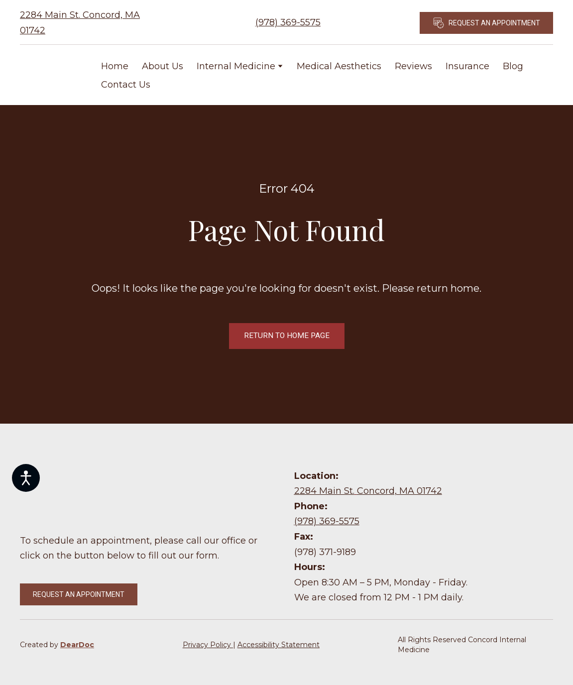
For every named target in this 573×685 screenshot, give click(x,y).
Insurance (467, 66)
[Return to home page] (53, 75)
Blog (513, 66)
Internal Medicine (236, 66)
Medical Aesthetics (339, 66)
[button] (486, 23)
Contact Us (125, 84)
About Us (162, 66)
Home (114, 66)
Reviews (413, 66)
